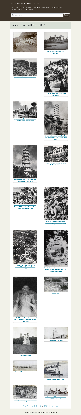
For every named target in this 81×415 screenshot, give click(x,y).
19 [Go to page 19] (36, 406)
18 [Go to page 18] (34, 406)
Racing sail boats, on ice (56, 340)
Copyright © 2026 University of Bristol (30, 411)
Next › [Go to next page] (53, 406)
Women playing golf (25, 355)
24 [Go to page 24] (47, 406)
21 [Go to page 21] (40, 406)
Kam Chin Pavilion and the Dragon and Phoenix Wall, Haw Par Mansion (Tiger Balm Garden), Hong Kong (25, 206)
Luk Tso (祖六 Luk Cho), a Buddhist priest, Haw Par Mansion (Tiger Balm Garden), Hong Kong (25, 319)
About (20, 9)
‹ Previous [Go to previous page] (29, 406)
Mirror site (27, 412)
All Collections (25, 7)
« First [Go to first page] (24, 406)
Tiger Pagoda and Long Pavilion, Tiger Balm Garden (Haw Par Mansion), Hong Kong (56, 137)
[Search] (37, 15)
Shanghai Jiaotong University (47, 412)
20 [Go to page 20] (38, 406)
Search (66, 15)
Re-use (13, 9)
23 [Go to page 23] (45, 406)
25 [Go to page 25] (49, 406)
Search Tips (29, 9)
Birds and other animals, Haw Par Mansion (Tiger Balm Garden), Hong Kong (25, 266)
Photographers (57, 7)
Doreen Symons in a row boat (55, 379)
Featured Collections (41, 7)
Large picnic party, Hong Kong (25, 53)
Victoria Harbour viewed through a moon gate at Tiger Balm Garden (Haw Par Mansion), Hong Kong (56, 269)
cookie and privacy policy (54, 411)
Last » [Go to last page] (57, 406)
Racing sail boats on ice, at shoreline (25, 371)
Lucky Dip (14, 7)
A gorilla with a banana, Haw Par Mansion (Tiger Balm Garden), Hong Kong (55, 223)
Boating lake (55, 293)
